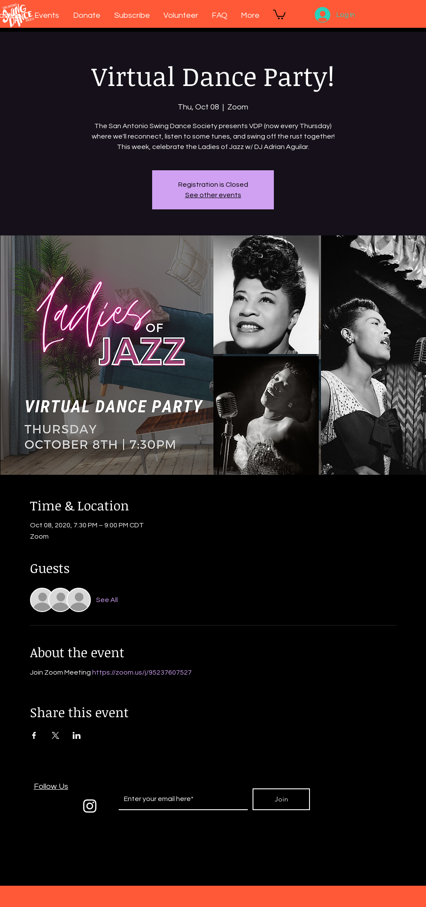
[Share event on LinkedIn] (77, 735)
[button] (279, 14)
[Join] (281, 799)
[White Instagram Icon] (90, 806)
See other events (213, 195)
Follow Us (51, 786)
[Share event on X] (55, 735)
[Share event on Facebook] (34, 735)
